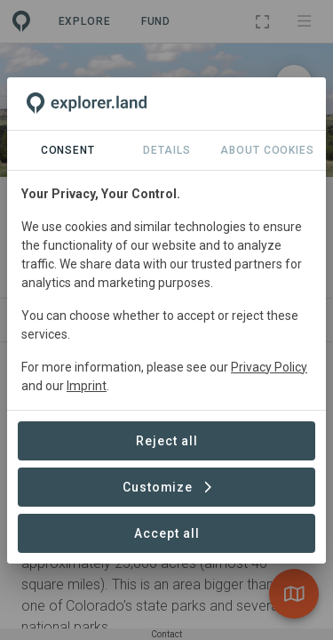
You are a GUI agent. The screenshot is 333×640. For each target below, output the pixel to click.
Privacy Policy (269, 367)
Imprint (87, 386)
